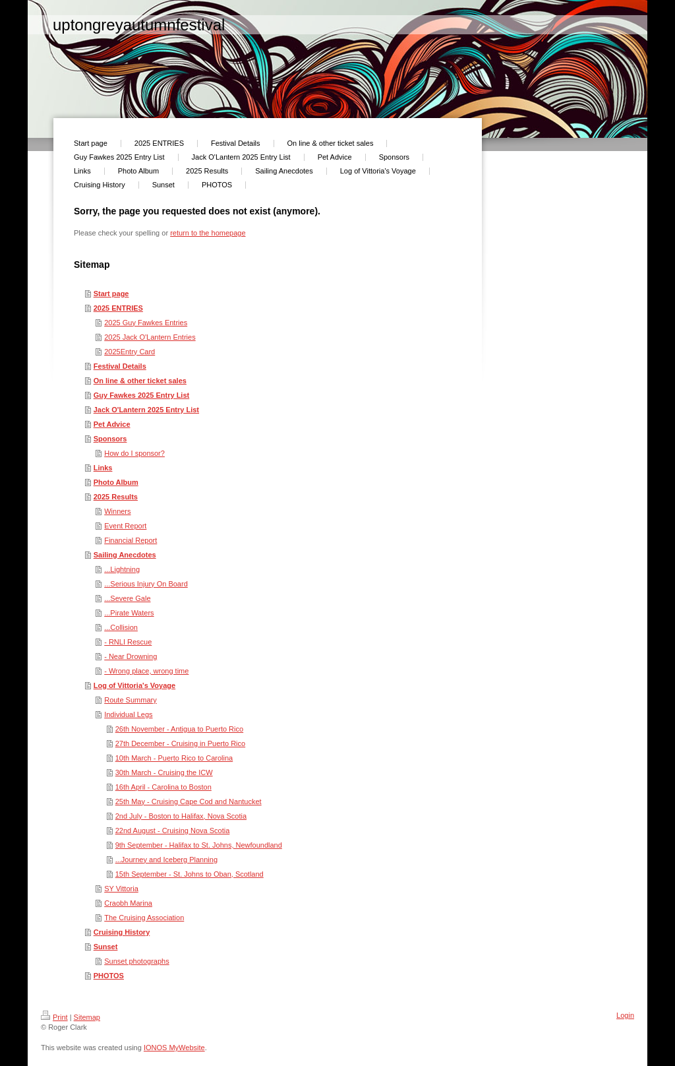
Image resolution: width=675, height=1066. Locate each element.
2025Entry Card (129, 352)
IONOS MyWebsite (174, 1047)
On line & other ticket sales (140, 381)
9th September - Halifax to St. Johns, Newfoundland (198, 845)
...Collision (121, 627)
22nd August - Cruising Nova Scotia (172, 830)
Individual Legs (128, 714)
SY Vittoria (121, 889)
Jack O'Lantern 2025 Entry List (146, 410)
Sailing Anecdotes (125, 555)
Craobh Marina (128, 903)
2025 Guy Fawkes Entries (145, 323)
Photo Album (116, 482)
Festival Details (120, 366)
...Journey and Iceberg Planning (166, 859)
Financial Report (130, 540)
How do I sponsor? (134, 453)
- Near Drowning (130, 656)
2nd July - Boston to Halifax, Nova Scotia (181, 816)
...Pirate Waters (129, 613)
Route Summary (130, 700)
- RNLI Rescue (128, 642)
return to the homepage (207, 233)
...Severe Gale (127, 598)
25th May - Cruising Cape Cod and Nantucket (188, 801)
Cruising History (122, 932)
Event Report (125, 526)
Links (103, 468)
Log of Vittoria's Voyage (134, 685)
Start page (111, 294)
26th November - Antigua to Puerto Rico (179, 729)
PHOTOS (109, 976)
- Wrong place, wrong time (146, 671)
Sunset (106, 947)
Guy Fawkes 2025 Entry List (142, 395)
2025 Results (116, 497)
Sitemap (87, 1017)
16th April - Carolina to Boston (163, 787)
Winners (117, 511)
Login (625, 1015)
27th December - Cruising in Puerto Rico (180, 743)
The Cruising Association (144, 918)
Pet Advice (112, 424)
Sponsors (110, 439)
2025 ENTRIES (118, 308)
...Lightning (122, 569)
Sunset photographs (136, 961)
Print (54, 1017)
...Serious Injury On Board (146, 584)
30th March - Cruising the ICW (164, 772)
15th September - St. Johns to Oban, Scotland (189, 874)
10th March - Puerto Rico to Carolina (174, 758)
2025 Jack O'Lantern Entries (149, 337)
